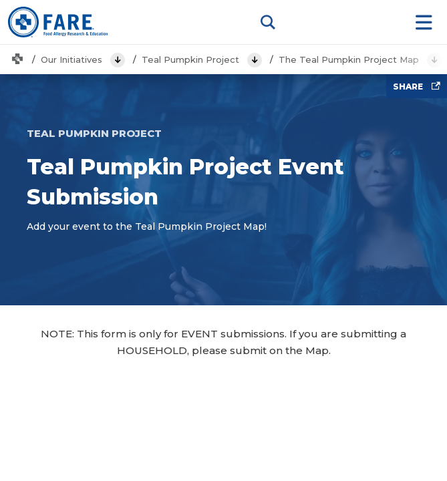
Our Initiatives (71, 59)
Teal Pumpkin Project (190, 59)
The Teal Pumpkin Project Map (349, 59)
